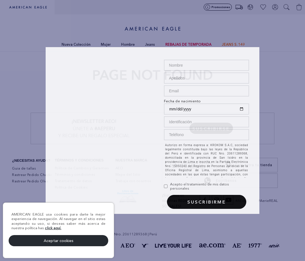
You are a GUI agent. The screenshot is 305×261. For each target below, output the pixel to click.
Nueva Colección (76, 44)
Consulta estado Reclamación (189, 165)
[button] (287, 7)
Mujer (106, 44)
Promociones (220, 7)
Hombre (128, 44)
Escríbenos (220, 180)
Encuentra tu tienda (249, 164)
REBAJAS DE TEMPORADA (188, 44)
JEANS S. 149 (233, 44)
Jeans (150, 44)
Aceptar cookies (58, 240)
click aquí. (53, 228)
